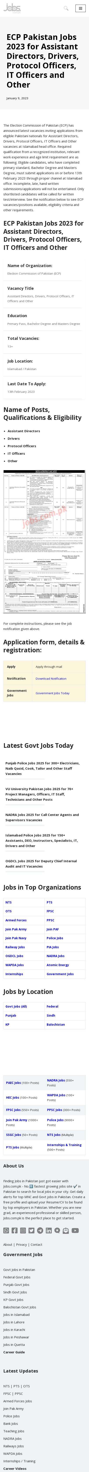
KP (7, 1025)
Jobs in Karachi (14, 1329)
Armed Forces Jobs (17, 1401)
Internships (14, 974)
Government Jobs (60, 974)
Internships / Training (19, 1461)
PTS (49, 902)
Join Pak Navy (16, 938)
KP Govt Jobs (13, 1299)
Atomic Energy (58, 965)
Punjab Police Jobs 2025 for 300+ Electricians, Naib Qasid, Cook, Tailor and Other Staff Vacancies (42, 768)
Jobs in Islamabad (16, 1314)
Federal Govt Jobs (16, 1277)
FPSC (50, 911)
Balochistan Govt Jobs (19, 1307)
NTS (8, 902)
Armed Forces (16, 920)
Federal (52, 1006)
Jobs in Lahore (14, 1322)
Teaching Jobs (13, 1431)
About (7, 1244)
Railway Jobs (15, 947)
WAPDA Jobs (14, 965)
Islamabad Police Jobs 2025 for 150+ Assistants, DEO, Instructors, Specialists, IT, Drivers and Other (41, 840)
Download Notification (51, 679)
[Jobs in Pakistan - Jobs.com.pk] (12, 8)
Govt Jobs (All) (16, 1006)
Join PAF (53, 929)
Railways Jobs (13, 1446)
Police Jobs (55, 938)
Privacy (21, 1244)
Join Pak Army (16, 929)
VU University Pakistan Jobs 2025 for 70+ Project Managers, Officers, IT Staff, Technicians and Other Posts (39, 794)
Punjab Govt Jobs (16, 1284)
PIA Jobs (53, 947)
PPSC (50, 920)
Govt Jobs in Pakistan (19, 1269)
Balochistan (56, 1025)
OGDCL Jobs (14, 956)
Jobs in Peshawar (16, 1337)
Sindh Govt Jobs (15, 1292)
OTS (8, 911)
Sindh (51, 1015)
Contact (36, 1244)
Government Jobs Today (52, 693)
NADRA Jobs (55, 956)
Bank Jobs (10, 1423)
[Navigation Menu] (80, 8)
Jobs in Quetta (14, 1344)
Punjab (10, 1015)
